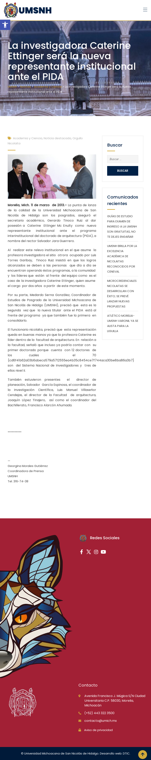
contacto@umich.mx (100, 720)
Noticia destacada (57, 138)
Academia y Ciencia (27, 138)
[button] (5, 25)
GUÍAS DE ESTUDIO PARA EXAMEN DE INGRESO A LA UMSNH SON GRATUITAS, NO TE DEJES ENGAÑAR (122, 226)
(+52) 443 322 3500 (99, 713)
